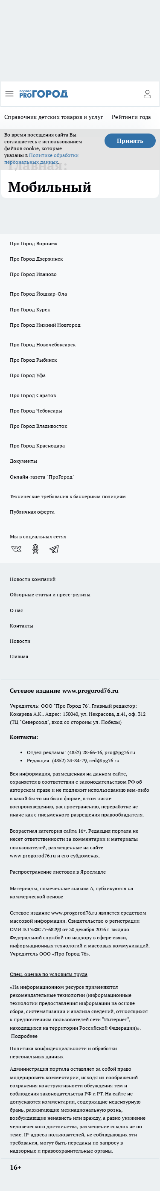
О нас (16, 610)
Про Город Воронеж (34, 243)
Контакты (21, 625)
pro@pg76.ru (120, 752)
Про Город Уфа (28, 375)
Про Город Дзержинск (36, 259)
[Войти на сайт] (147, 93)
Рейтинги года (131, 117)
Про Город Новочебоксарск (43, 344)
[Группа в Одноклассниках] (35, 549)
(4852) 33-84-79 (69, 760)
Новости (20, 641)
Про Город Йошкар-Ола (38, 293)
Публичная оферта (32, 511)
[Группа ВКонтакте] (16, 549)
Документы (23, 461)
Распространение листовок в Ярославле (58, 872)
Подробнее (24, 1036)
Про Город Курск (30, 309)
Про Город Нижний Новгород (45, 325)
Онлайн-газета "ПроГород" (42, 476)
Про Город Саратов (33, 395)
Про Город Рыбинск (33, 360)
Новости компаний (32, 579)
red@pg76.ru (104, 760)
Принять (130, 141)
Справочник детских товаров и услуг (53, 117)
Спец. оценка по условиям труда (48, 974)
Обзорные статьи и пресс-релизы (50, 594)
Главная (19, 656)
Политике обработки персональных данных (41, 158)
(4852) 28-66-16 (84, 752)
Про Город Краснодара (37, 445)
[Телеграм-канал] (54, 549)
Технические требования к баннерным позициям (68, 496)
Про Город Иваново (33, 274)
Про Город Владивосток (38, 426)
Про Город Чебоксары (36, 410)
